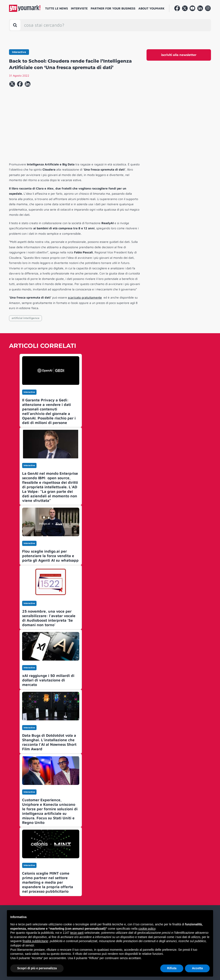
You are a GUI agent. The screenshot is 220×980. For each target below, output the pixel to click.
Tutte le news (56, 8)
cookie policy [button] (146, 928)
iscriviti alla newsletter (178, 55)
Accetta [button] (197, 968)
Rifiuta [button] (172, 968)
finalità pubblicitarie (35, 941)
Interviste (79, 8)
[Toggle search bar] (15, 25)
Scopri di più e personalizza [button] (37, 968)
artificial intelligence (26, 318)
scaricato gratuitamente (85, 297)
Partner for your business (113, 8)
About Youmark (151, 8)
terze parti (77, 932)
